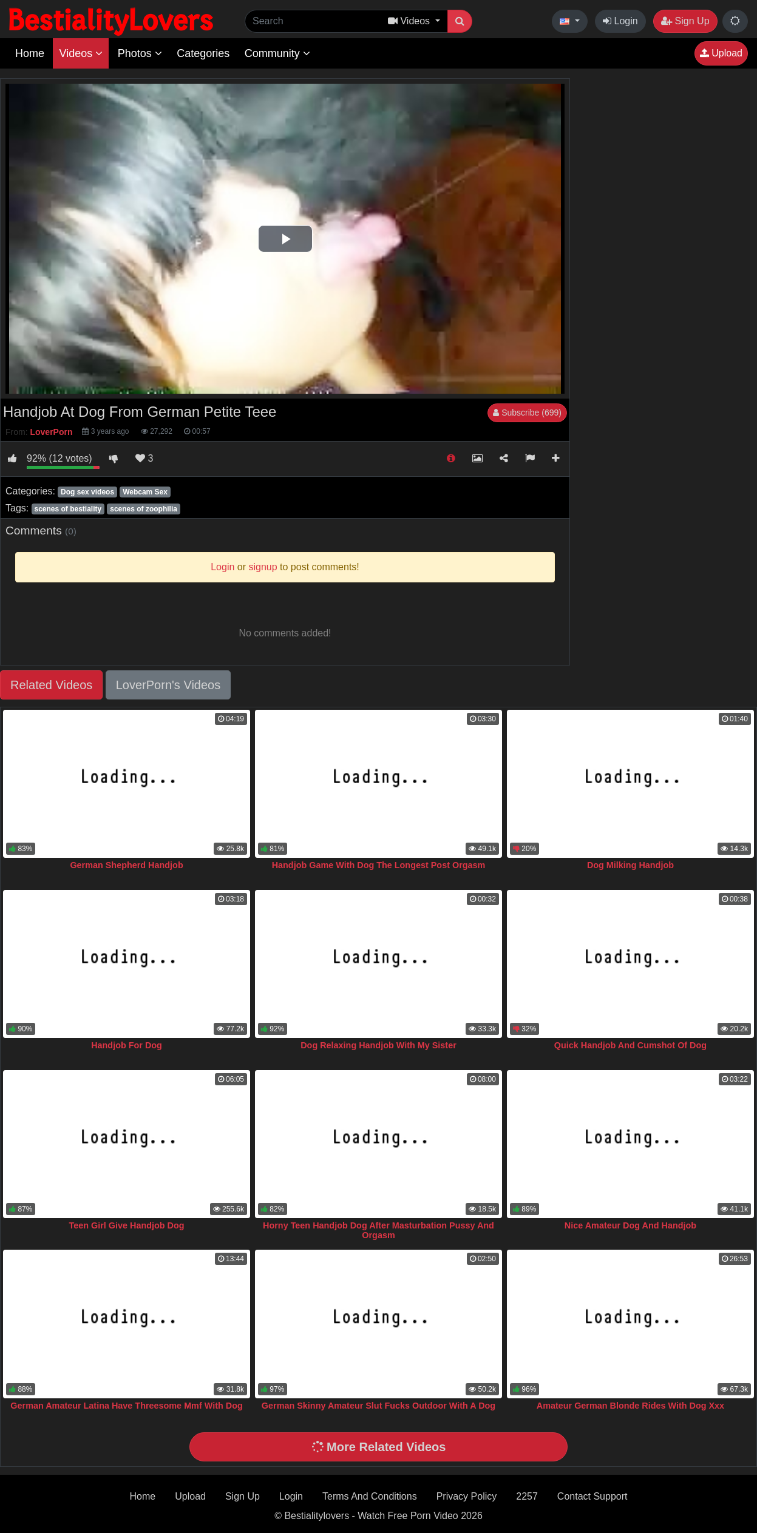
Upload (721, 53)
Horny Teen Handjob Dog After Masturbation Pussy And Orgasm (378, 1230)
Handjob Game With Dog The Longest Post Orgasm (379, 865)
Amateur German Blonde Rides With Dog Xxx (630, 1405)
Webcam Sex (145, 492)
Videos (81, 53)
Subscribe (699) (527, 412)
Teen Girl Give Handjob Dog (127, 1225)
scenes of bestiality (67, 509)
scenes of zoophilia (143, 509)
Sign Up (685, 21)
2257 (527, 1496)
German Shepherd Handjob (126, 865)
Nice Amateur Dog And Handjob (630, 1225)
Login (620, 21)
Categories (203, 53)
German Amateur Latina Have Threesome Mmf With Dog (126, 1405)
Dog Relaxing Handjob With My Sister (378, 1045)
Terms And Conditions (369, 1496)
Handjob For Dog (126, 1045)
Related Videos (51, 685)
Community (277, 53)
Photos (140, 53)
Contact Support (592, 1496)
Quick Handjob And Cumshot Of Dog (630, 1045)
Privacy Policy (466, 1496)
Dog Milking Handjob (630, 865)
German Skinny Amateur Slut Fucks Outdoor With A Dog (378, 1405)
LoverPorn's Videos (168, 685)
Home (29, 53)
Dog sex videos (87, 492)
